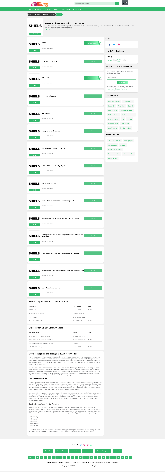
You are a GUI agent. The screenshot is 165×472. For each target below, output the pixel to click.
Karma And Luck (128, 101)
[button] (125, 2)
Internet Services (128, 154)
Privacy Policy (61, 450)
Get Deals (93, 61)
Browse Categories (103, 450)
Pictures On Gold (113, 114)
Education (123, 145)
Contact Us (75, 450)
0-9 (30, 457)
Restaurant (47, 9)
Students (56, 9)
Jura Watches (112, 128)
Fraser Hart (121, 106)
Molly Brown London (128, 114)
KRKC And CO (112, 110)
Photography (128, 140)
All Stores (88, 450)
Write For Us (66, 9)
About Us (48, 450)
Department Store (114, 154)
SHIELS (59, 14)
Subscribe (122, 82)
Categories (76, 9)
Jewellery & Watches (49, 14)
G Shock (129, 119)
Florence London (113, 119)
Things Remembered (126, 110)
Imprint (117, 450)
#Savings (38, 9)
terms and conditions (121, 89)
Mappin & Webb (113, 123)
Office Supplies (113, 158)
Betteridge (111, 106)
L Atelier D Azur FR (114, 101)
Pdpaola (130, 106)
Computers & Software (115, 149)
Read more (49, 29)
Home (31, 9)
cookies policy (111, 89)
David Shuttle (125, 123)
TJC (123, 119)
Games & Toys (112, 145)
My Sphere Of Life (125, 128)
